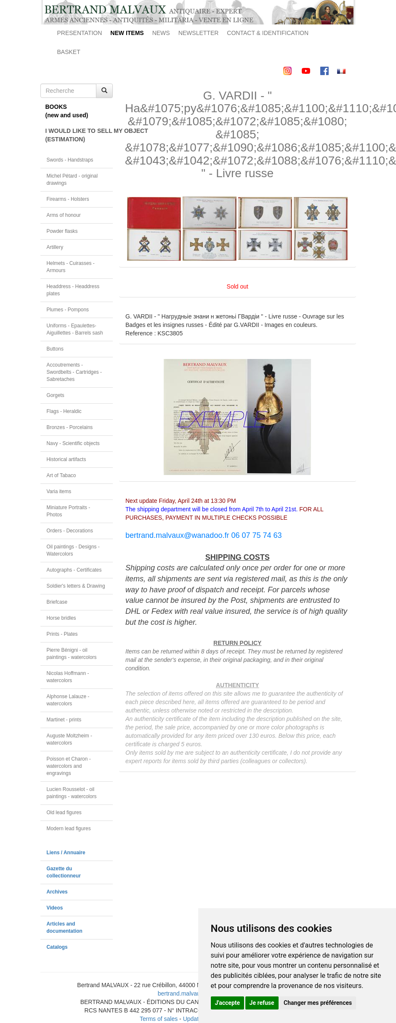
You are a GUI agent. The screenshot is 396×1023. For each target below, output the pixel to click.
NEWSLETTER (198, 33)
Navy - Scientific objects (73, 443)
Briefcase (57, 602)
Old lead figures (64, 812)
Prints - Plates (62, 634)
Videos (55, 908)
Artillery (55, 247)
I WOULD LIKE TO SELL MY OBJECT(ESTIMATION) (79, 135)
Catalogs (57, 947)
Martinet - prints (64, 720)
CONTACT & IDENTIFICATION (267, 33)
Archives (57, 892)
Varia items (59, 491)
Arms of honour (64, 215)
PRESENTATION (79, 33)
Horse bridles (61, 618)
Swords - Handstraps (70, 160)
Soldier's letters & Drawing (76, 586)
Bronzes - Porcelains (70, 427)
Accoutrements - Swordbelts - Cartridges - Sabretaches (74, 372)
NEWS (161, 33)
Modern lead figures (69, 828)
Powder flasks (62, 231)
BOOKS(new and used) (66, 111)
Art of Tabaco (61, 475)
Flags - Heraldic (64, 411)
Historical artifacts (66, 459)
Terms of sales (159, 1018)
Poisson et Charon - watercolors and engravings (69, 766)
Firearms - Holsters (68, 199)
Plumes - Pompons (68, 310)
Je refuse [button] (262, 1002)
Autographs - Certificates (74, 570)
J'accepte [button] (227, 1002)
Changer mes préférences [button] (318, 1002)
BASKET (68, 52)
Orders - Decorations (70, 531)
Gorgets (55, 395)
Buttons (55, 349)
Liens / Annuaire (66, 853)
